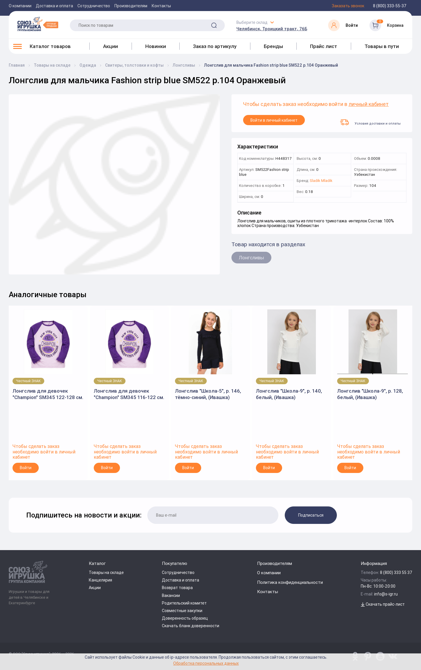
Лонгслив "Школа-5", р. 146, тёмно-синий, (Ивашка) (208, 394)
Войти (25, 467)
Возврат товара (177, 587)
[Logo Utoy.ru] (37, 24)
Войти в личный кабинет (274, 120)
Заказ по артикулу (214, 46)
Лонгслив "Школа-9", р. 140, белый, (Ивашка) (289, 394)
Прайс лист (323, 46)
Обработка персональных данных (206, 663)
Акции (110, 46)
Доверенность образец (185, 618)
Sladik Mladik (321, 181)
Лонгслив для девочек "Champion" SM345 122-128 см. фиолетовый (48, 394)
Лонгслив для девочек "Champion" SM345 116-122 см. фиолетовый (129, 394)
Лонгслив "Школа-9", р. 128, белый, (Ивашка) (370, 394)
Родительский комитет (184, 603)
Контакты (161, 5)
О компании (20, 5)
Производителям (130, 5)
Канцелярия (100, 580)
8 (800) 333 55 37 (396, 572)
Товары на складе (106, 572)
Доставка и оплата (54, 5)
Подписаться (310, 515)
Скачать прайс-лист (383, 604)
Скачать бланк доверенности (190, 625)
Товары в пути (382, 46)
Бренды (273, 46)
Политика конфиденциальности (290, 582)
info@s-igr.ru (386, 594)
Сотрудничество (93, 5)
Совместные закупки (182, 610)
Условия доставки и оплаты (370, 122)
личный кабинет (369, 104)
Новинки (155, 46)
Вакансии (171, 595)
